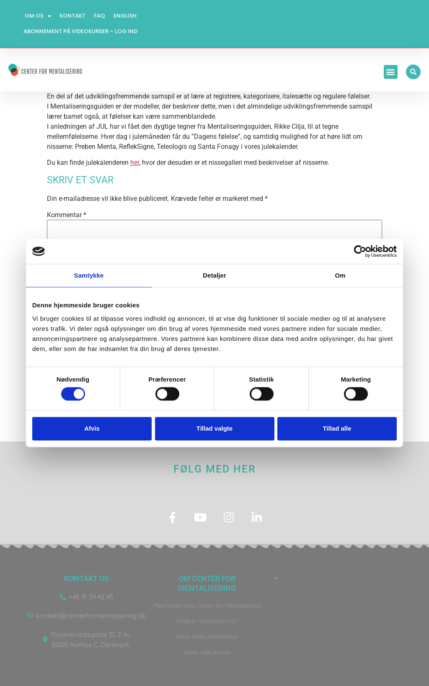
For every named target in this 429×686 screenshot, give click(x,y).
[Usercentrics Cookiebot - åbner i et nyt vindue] (360, 251)
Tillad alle (337, 428)
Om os (38, 16)
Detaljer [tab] (214, 275)
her (134, 162)
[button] (391, 72)
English (125, 16)
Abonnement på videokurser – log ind (80, 31)
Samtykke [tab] (89, 275)
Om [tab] (340, 275)
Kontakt (72, 16)
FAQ (99, 16)
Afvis (92, 428)
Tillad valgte (214, 428)
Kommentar (66, 215)
